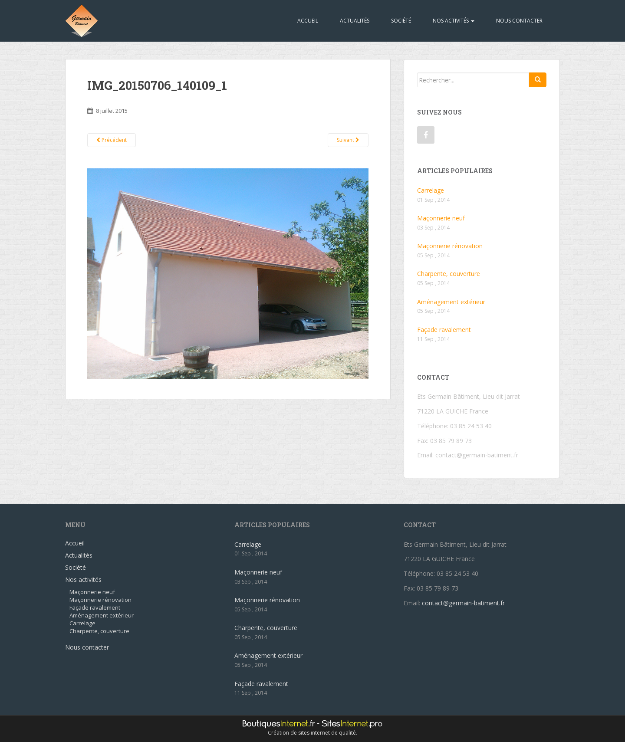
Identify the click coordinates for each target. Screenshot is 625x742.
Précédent (111, 140)
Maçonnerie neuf (441, 218)
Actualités (354, 20)
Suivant (348, 140)
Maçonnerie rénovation (450, 246)
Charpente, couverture (448, 273)
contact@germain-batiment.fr (476, 455)
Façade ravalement (444, 329)
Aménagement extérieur (451, 302)
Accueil (307, 20)
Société (401, 20)
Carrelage (430, 190)
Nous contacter (519, 20)
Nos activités (453, 20)
